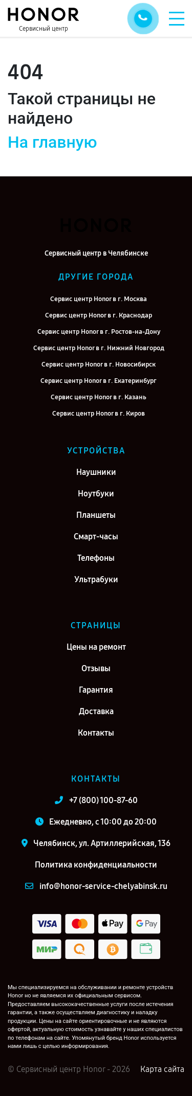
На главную (52, 142)
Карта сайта (162, 1069)
